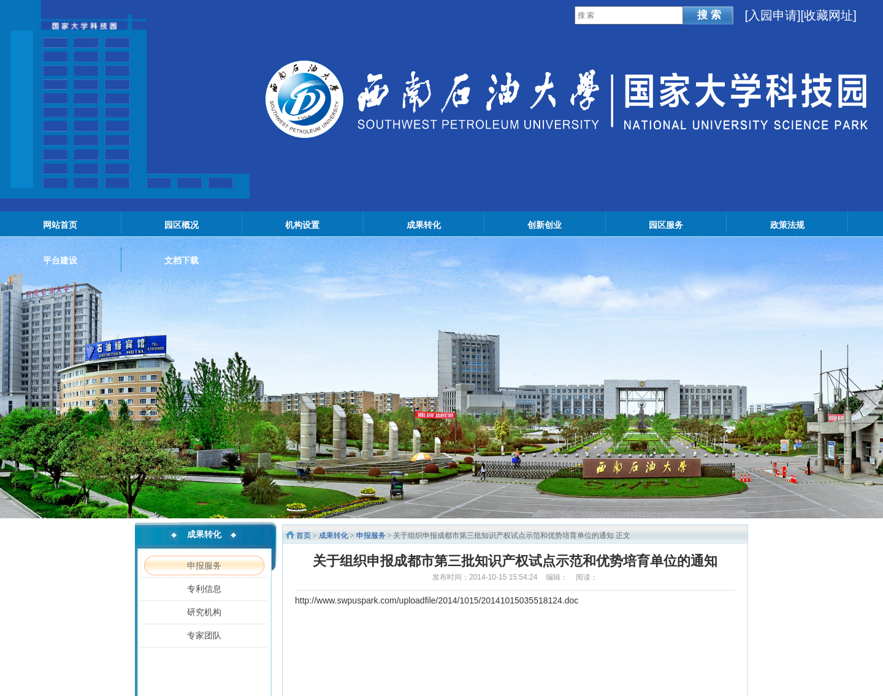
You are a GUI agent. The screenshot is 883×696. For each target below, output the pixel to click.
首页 (303, 535)
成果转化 (333, 535)
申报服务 (204, 565)
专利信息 (204, 589)
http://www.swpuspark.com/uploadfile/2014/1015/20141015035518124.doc (436, 600)
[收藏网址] (829, 15)
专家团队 (204, 635)
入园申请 (772, 15)
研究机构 (204, 612)
